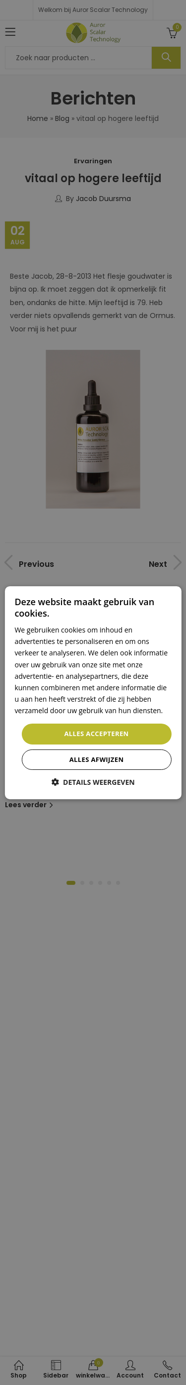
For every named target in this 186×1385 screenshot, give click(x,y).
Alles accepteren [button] (96, 733)
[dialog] (92, 692)
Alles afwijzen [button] (96, 759)
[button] (92, 782)
